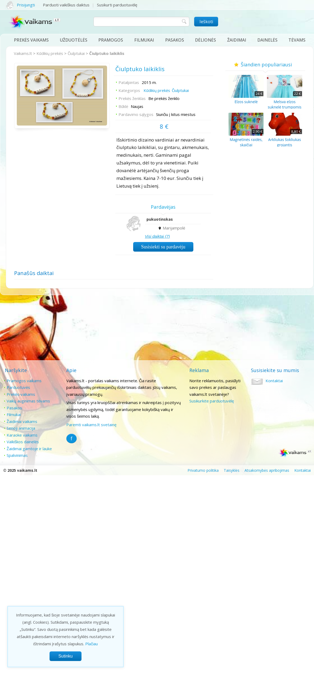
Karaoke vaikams (22, 435)
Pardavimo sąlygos (136, 114)
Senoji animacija (21, 428)
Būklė (123, 106)
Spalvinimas (17, 455)
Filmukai (144, 40)
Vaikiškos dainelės (23, 441)
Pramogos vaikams (24, 380)
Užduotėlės (73, 40)
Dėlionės (205, 40)
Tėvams (296, 40)
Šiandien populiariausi (265, 64)
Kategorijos (129, 90)
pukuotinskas (159, 219)
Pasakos (174, 40)
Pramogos (110, 40)
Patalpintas (129, 82)
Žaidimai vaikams (22, 421)
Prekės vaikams (31, 40)
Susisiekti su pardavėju (163, 246)
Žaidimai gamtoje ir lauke (29, 448)
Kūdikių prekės (49, 53)
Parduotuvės (18, 387)
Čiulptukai (76, 53)
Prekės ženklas (132, 98)
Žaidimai (236, 40)
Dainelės (267, 40)
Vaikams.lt (23, 53)
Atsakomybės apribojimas (266, 470)
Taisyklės (231, 470)
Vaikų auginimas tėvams (28, 401)
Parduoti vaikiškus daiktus (66, 4)
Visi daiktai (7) (157, 236)
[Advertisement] (102, 328)
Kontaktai (274, 380)
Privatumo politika (203, 470)
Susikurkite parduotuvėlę (211, 401)
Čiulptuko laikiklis (106, 53)
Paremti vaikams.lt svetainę (91, 424)
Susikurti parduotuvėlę (117, 4)
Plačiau (91, 643)
